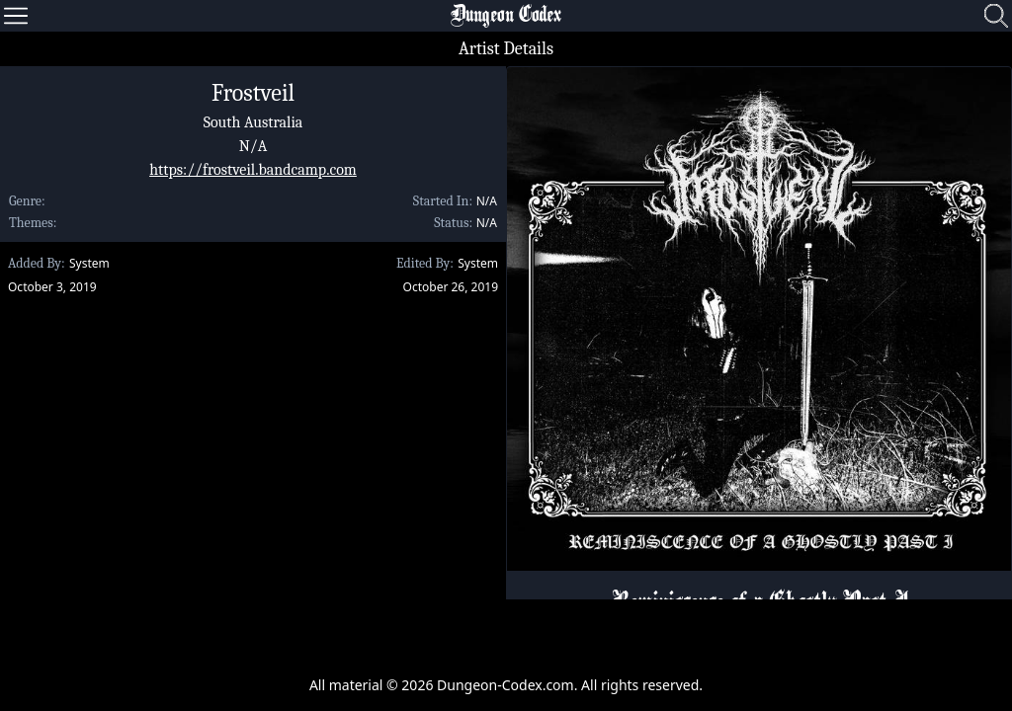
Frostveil (253, 93)
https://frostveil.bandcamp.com (253, 170)
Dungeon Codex (506, 16)
